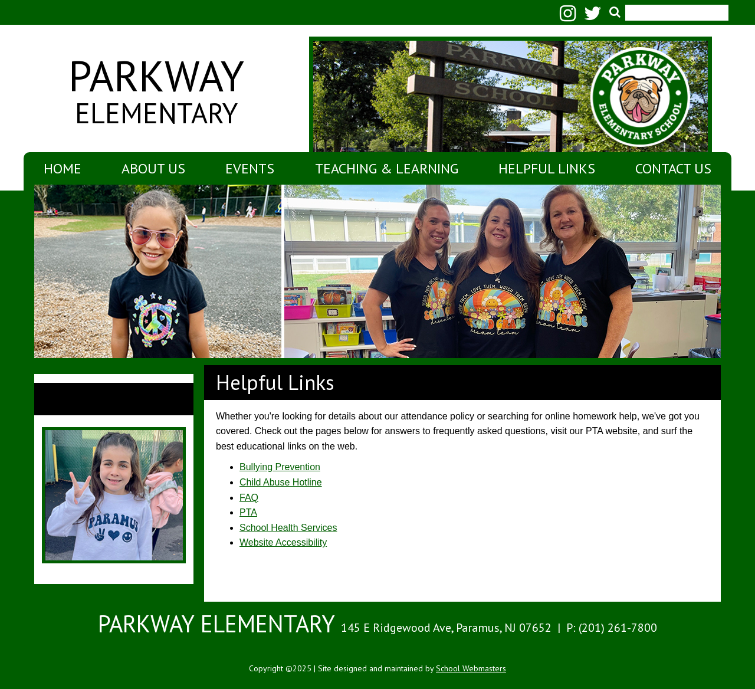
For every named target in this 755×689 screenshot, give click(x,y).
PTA (248, 512)
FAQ (248, 498)
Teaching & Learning (386, 168)
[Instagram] (571, 17)
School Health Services (288, 528)
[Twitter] (596, 17)
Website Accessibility (283, 542)
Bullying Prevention (279, 467)
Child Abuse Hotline (280, 482)
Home (62, 168)
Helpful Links (546, 168)
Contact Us (673, 168)
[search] (674, 6)
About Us (153, 168)
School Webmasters (471, 668)
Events (249, 168)
